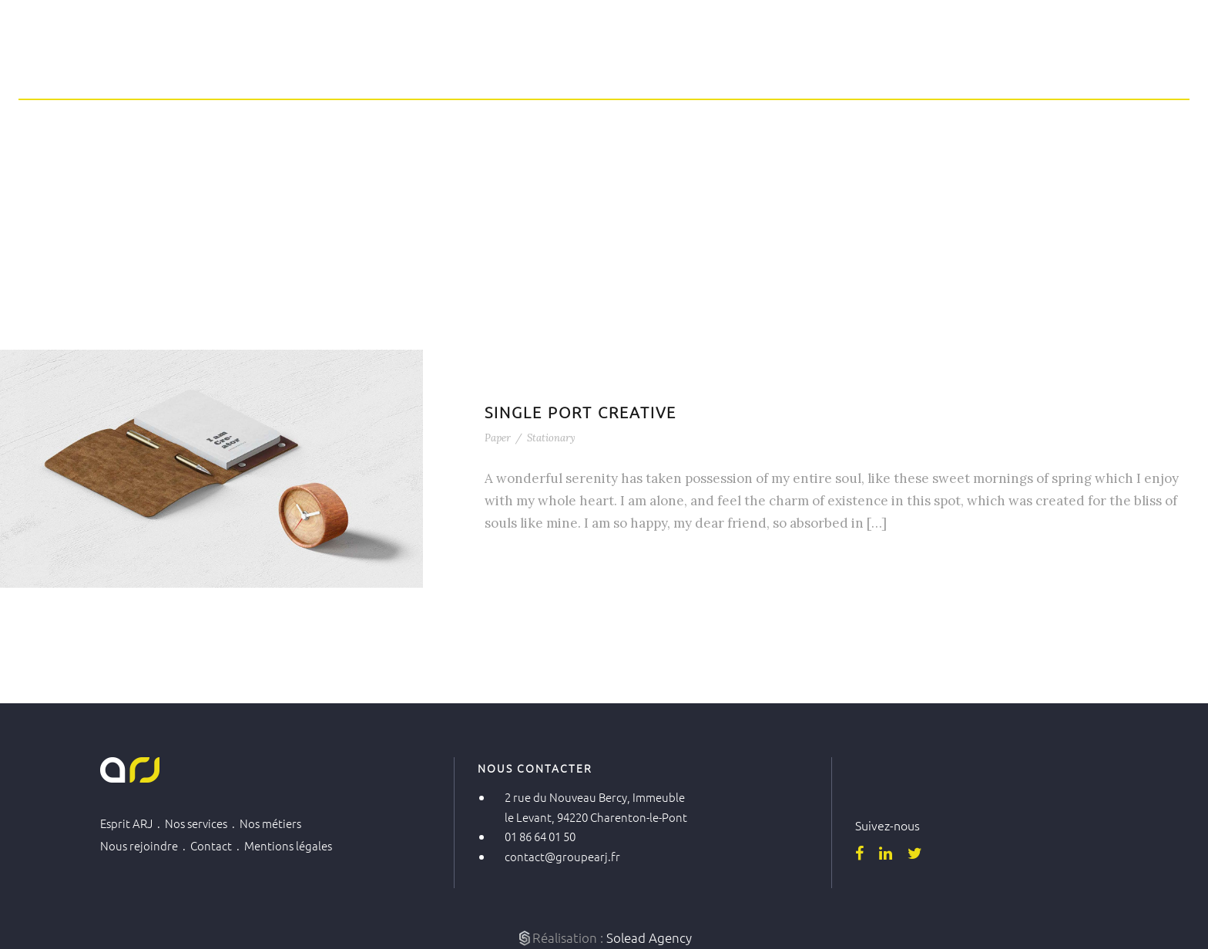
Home (539, 63)
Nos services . (202, 823)
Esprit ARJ (622, 63)
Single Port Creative (580, 412)
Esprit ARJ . (132, 823)
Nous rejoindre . (145, 845)
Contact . (217, 845)
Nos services (725, 63)
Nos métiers (834, 63)
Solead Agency (649, 937)
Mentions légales (288, 845)
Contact (1055, 63)
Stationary (551, 437)
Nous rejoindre (951, 63)
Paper (498, 437)
